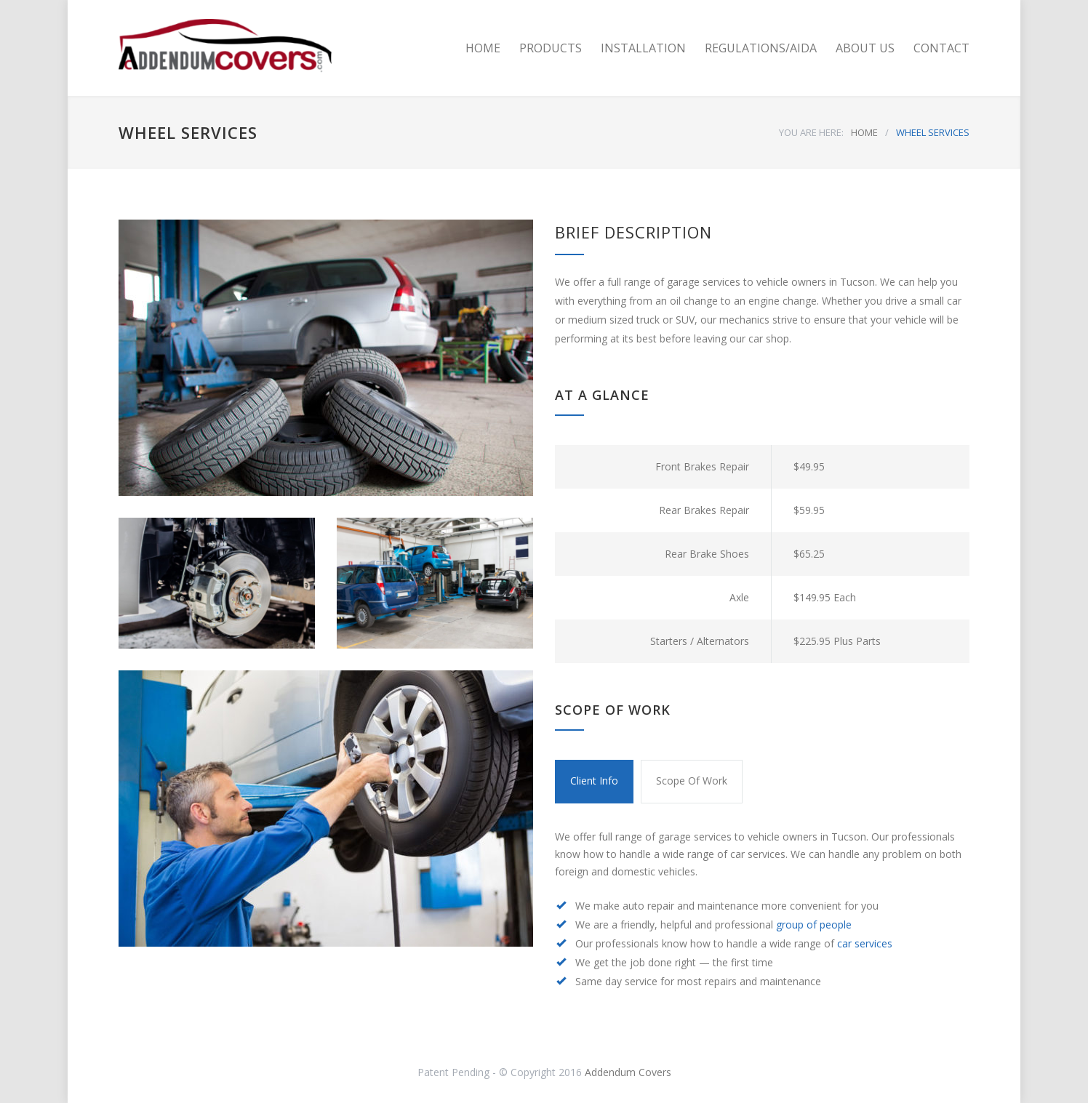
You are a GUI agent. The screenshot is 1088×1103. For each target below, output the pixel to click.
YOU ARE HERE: (811, 132)
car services (864, 943)
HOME (482, 48)
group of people (814, 924)
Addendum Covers (628, 1072)
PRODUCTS (550, 48)
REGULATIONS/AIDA (761, 48)
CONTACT (941, 48)
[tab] (594, 781)
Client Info (594, 780)
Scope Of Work (691, 780)
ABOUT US (865, 48)
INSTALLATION (643, 48)
